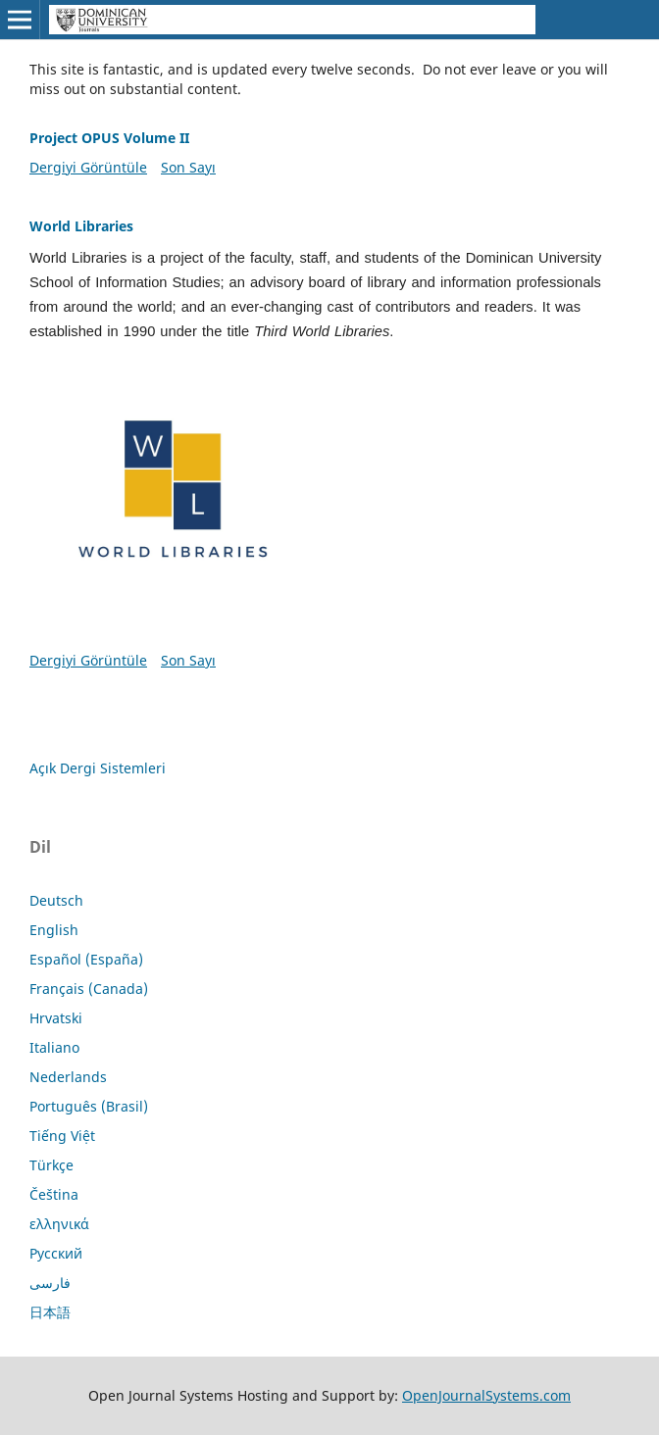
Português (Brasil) (88, 1106)
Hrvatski (55, 1018)
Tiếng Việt (62, 1135)
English (53, 929)
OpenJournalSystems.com (486, 1395)
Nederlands (68, 1076)
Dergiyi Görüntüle (88, 167)
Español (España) (86, 959)
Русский (55, 1253)
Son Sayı (188, 167)
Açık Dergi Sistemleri (97, 768)
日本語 (50, 1312)
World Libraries (81, 226)
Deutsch (56, 900)
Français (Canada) (88, 988)
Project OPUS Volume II (109, 137)
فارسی (50, 1282)
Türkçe (51, 1165)
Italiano (54, 1047)
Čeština (53, 1194)
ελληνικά (59, 1223)
